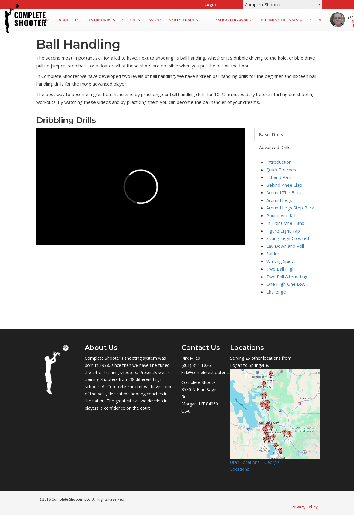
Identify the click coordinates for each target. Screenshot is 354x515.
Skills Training (185, 19)
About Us (69, 19)
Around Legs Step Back (290, 208)
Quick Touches (281, 170)
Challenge (276, 292)
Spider (272, 253)
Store (315, 19)
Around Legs (279, 200)
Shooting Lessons (142, 19)
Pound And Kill (280, 215)
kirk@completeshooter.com (208, 372)
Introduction (278, 162)
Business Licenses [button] (281, 19)
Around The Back (283, 192)
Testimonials (100, 19)
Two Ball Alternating (287, 276)
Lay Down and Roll (285, 246)
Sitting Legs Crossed (287, 238)
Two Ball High (280, 269)
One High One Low (285, 284)
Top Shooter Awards (231, 19)
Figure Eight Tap (283, 231)
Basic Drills (271, 134)
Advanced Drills (275, 147)
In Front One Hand (285, 223)
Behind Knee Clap (284, 185)
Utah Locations (245, 462)
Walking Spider (281, 261)
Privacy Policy (304, 507)
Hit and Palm (279, 177)
